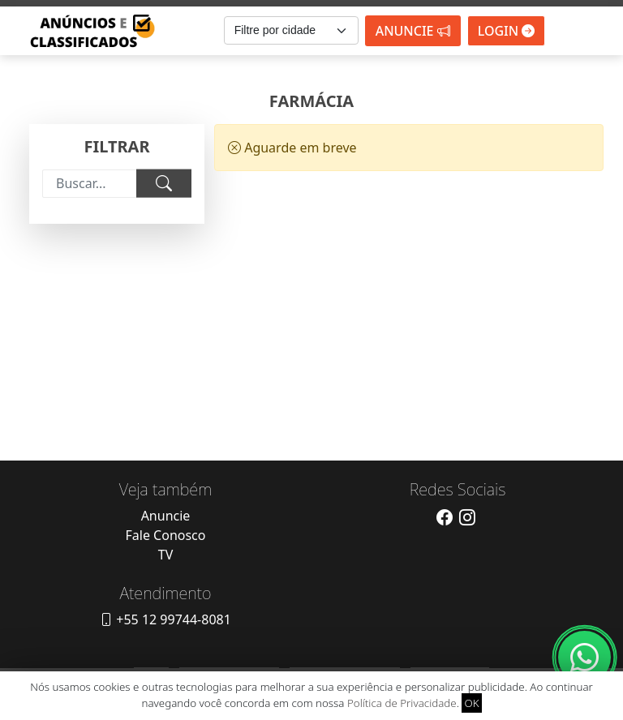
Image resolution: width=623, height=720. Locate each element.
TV (166, 555)
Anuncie (413, 31)
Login (506, 31)
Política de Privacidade (402, 703)
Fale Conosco (166, 535)
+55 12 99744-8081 (165, 619)
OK (471, 703)
